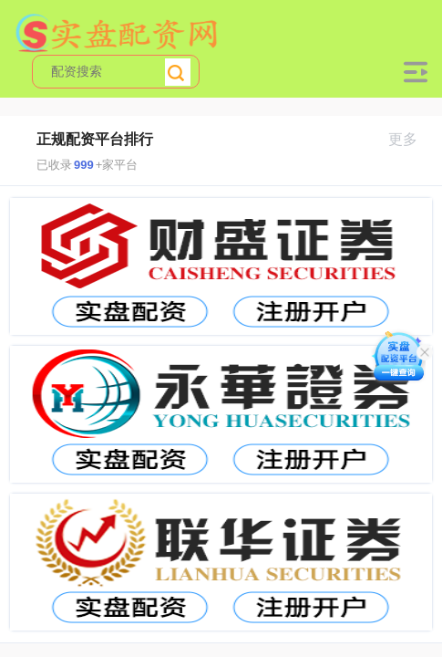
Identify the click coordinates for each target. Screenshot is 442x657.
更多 (410, 139)
